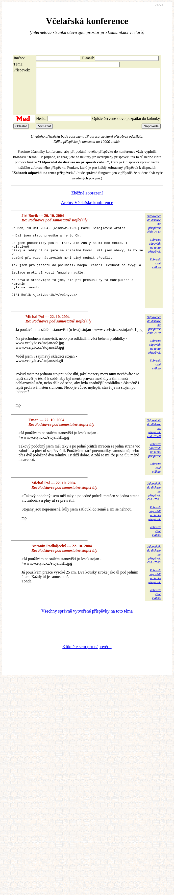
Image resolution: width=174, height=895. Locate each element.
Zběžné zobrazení (87, 201)
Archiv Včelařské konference (87, 211)
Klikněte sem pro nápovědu (86, 671)
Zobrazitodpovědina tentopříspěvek (154, 254)
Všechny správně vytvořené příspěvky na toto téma (87, 635)
